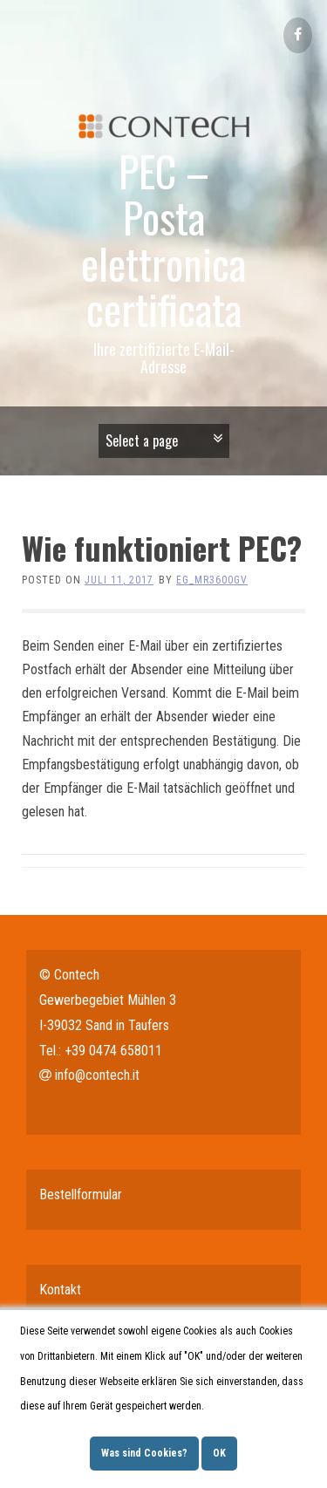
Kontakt (60, 1289)
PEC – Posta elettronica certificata (163, 239)
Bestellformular (80, 1194)
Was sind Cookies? (144, 1453)
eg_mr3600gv (212, 580)
